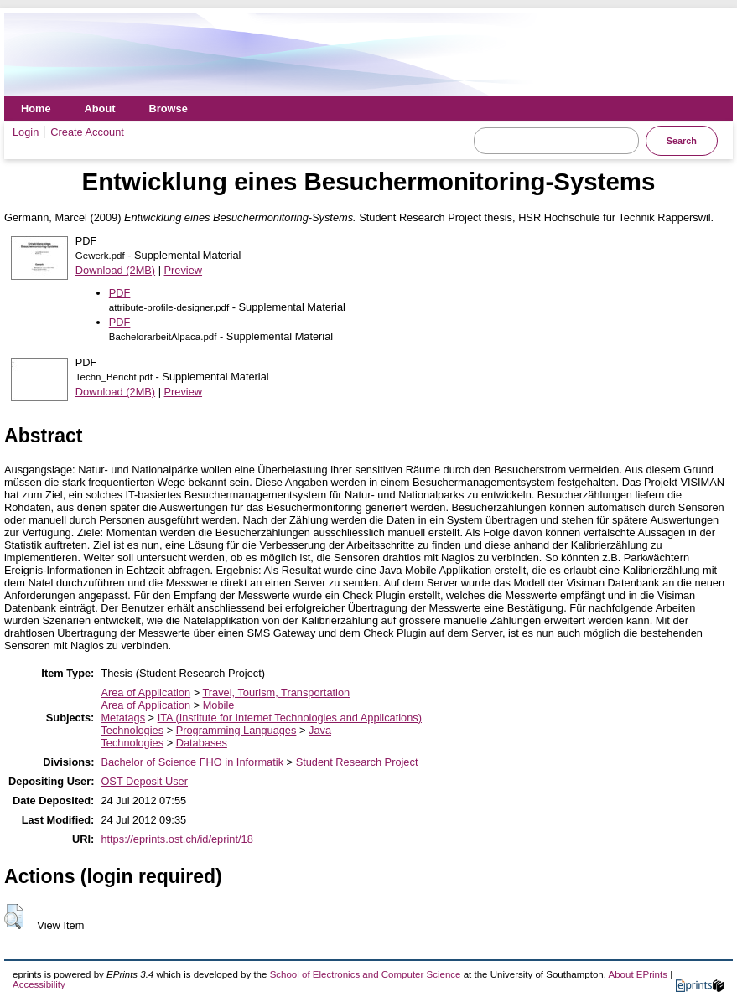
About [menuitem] (100, 108)
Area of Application (145, 692)
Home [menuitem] (36, 108)
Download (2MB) (115, 270)
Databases (201, 742)
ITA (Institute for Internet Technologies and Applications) (290, 717)
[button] (13, 916)
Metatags (123, 717)
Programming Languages (236, 730)
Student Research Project (357, 762)
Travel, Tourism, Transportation (276, 692)
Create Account (87, 132)
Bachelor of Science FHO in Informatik (192, 762)
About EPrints (638, 974)
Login (26, 132)
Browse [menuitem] (168, 108)
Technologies (132, 730)
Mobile (219, 705)
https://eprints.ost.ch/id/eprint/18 (176, 839)
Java (320, 730)
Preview (183, 270)
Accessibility (39, 984)
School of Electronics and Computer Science (365, 974)
